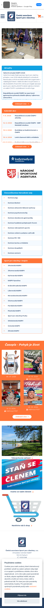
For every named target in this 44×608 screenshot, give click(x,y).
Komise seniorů (14, 253)
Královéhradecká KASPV (17, 286)
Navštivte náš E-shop (21, 525)
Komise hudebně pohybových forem (22, 223)
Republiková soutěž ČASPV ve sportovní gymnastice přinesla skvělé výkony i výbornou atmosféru (21, 95)
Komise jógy (13, 198)
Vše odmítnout (22, 601)
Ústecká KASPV (14, 326)
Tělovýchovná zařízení (20, 458)
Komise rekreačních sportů (19, 228)
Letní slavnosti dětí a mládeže (27, 137)
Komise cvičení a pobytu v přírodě (21, 233)
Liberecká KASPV (14, 291)
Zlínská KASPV (13, 331)
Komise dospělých (15, 248)
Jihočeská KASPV (14, 265)
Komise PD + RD (14, 238)
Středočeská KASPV (15, 321)
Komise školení (14, 203)
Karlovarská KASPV (15, 275)
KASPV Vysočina (14, 280)
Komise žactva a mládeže (18, 243)
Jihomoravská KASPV (16, 271)
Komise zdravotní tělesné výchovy (21, 208)
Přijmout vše (22, 595)
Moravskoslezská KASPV (17, 296)
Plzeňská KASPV (14, 311)
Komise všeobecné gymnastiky (20, 218)
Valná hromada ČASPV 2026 (14, 73)
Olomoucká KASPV (15, 301)
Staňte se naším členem (20, 492)
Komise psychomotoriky (17, 213)
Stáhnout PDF (34, 379)
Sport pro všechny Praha (17, 316)
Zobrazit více (22, 104)
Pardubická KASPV (15, 306)
